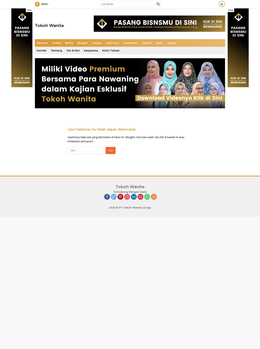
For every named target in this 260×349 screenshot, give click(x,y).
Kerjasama (91, 50)
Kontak (41, 50)
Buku (159, 43)
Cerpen (97, 43)
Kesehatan (130, 43)
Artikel (56, 43)
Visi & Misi (73, 50)
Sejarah (147, 43)
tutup (29, 10)
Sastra (171, 43)
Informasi (112, 43)
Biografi (82, 43)
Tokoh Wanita (49, 25)
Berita (69, 43)
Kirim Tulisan (111, 50)
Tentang (56, 50)
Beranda (42, 43)
